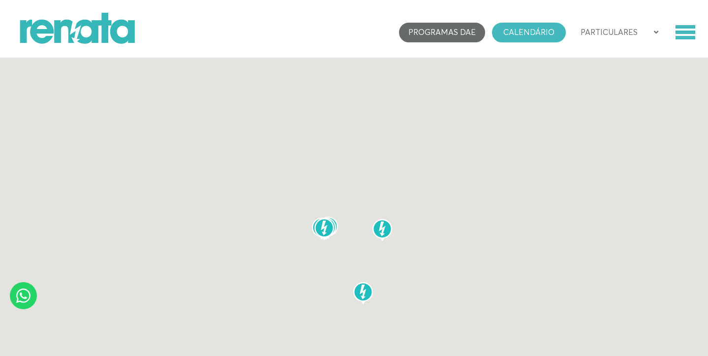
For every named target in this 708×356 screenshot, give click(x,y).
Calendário (528, 32)
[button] (324, 229)
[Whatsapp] (23, 295)
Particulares (609, 32)
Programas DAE (442, 32)
